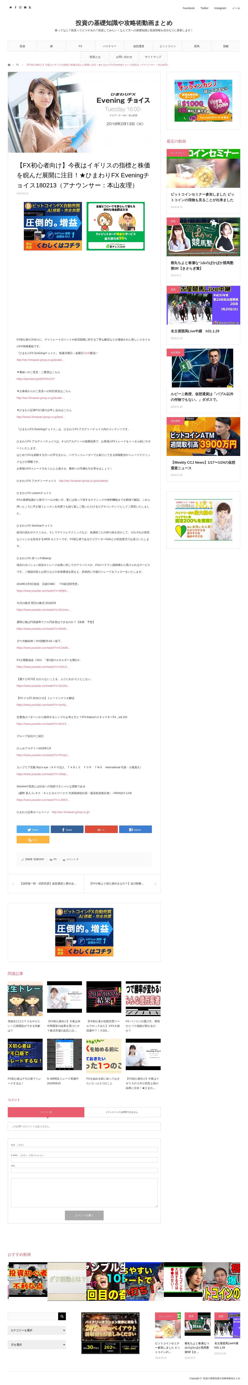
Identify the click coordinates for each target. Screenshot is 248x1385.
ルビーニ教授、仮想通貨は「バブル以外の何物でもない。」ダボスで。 (202, 397)
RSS (29, 7)
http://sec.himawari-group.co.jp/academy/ (83, 480)
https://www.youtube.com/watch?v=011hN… (43, 685)
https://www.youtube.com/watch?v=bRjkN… (43, 590)
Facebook (189, 8)
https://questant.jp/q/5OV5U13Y (36, 378)
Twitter (204, 8)
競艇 (226, 46)
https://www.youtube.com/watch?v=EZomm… (44, 609)
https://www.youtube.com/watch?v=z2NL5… (43, 666)
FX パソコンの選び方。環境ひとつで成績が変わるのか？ (143, 1026)
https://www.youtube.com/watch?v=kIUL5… (43, 723)
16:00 (87, 353)
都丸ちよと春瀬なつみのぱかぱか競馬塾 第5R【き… (197, 1348)
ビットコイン (168, 46)
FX (80, 46)
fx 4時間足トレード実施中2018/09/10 (63, 1081)
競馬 (197, 46)
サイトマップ (153, 56)
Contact (24, 7)
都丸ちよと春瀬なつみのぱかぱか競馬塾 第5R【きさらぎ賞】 (202, 265)
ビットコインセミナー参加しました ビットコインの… (167, 1348)
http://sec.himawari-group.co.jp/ (71, 812)
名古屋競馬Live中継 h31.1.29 (195, 331)
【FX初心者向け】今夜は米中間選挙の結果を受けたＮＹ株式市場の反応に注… (63, 1026)
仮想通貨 (138, 46)
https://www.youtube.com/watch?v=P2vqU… (43, 755)
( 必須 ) (17, 1145)
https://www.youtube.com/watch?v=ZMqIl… (43, 774)
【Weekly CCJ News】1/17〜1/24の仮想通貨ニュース (203, 465)
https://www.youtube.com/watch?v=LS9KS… (43, 799)
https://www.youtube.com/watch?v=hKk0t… (43, 628)
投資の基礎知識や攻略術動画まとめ (124, 23)
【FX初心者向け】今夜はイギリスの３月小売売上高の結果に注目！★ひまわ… (142, 1083)
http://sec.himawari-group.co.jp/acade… (41, 359)
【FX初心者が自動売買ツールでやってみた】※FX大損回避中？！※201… (103, 1026)
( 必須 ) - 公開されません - (28, 1155)
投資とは (95, 56)
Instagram (220, 8)
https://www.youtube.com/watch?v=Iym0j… (42, 704)
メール (236, 8)
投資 (22, 46)
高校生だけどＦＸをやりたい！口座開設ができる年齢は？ (24, 1026)
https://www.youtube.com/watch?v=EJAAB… (43, 647)
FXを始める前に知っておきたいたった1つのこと (103, 1081)
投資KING (39, 859)
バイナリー (109, 46)
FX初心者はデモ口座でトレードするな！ (24, 1081)
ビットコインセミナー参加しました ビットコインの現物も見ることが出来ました (202, 197)
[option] (27, 1281)
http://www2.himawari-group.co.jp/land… (41, 416)
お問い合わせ (124, 56)
